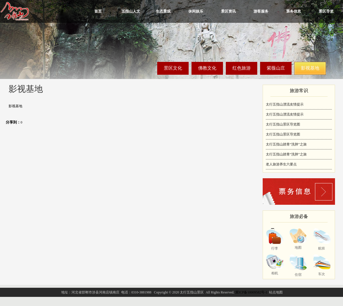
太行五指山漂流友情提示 (285, 104)
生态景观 (163, 11)
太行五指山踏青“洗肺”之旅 (286, 144)
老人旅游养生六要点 (281, 164)
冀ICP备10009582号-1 (251, 292)
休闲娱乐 (195, 11)
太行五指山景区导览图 (283, 124)
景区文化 (173, 68)
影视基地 (310, 68)
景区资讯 (228, 11)
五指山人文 (130, 11)
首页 (98, 11)
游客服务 (261, 11)
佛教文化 (207, 68)
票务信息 (293, 11)
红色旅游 (241, 68)
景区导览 (326, 11)
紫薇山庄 (276, 68)
